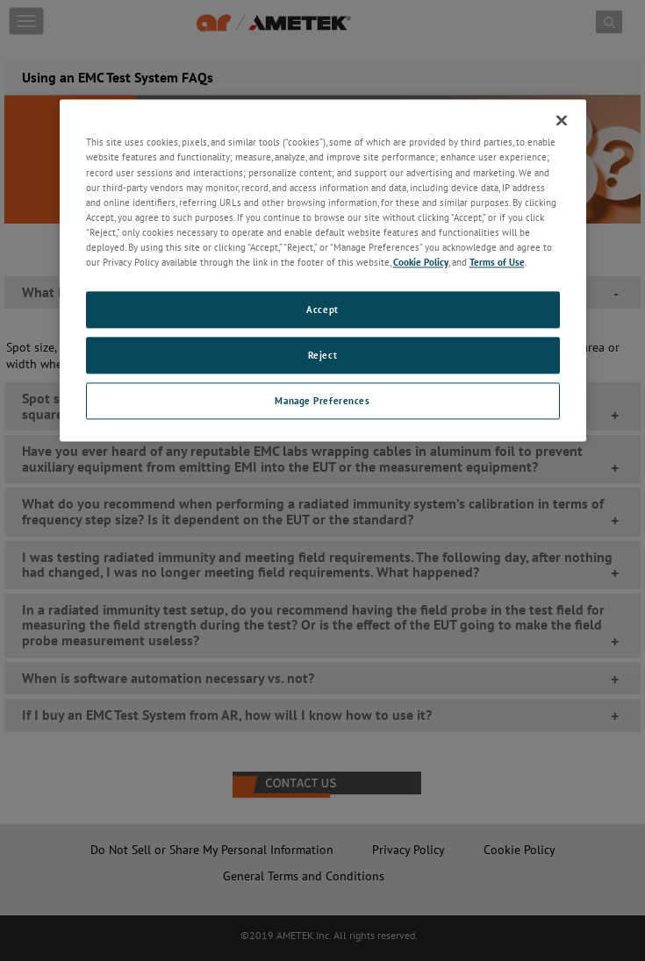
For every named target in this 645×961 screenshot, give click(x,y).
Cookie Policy (420, 261)
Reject (322, 354)
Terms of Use (497, 261)
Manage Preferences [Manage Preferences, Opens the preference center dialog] (322, 400)
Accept (322, 309)
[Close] (561, 121)
